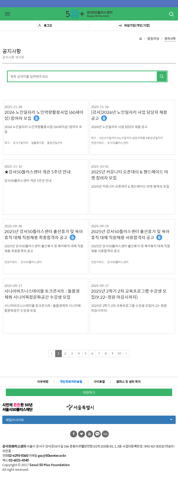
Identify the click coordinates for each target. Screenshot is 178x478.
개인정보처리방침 (71, 381)
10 (119, 353)
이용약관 (42, 381)
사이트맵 (99, 381)
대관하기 (89, 392)
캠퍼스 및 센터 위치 (128, 381)
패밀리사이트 (89, 420)
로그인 (44, 25)
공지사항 (170, 39)
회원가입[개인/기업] (133, 25)
